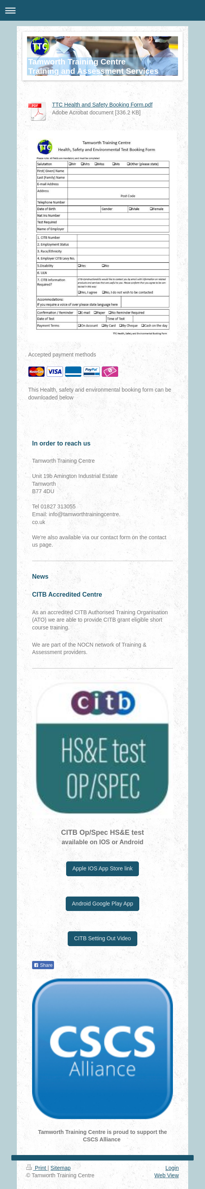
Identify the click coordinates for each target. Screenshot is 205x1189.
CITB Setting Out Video (102, 938)
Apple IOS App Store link (102, 868)
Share (43, 965)
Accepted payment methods (62, 354)
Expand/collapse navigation (102, 10)
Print (37, 1168)
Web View (166, 1175)
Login (172, 1168)
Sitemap (60, 1168)
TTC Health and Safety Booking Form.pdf (102, 105)
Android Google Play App (102, 903)
